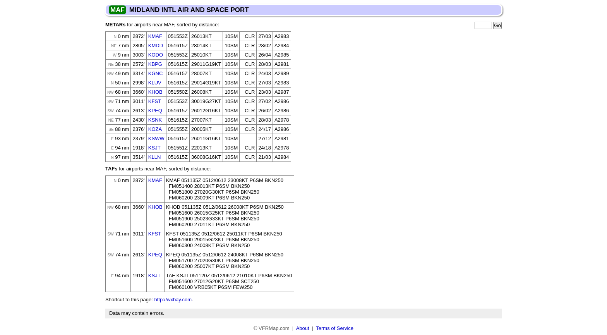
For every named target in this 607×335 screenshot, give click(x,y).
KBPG (155, 64)
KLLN (154, 157)
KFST (154, 101)
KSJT (154, 148)
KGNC (155, 73)
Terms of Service (334, 328)
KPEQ (155, 110)
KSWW (156, 138)
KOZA (155, 129)
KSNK (155, 120)
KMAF (155, 36)
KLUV (154, 83)
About (302, 328)
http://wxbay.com (173, 299)
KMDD (155, 45)
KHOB (155, 92)
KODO (155, 55)
